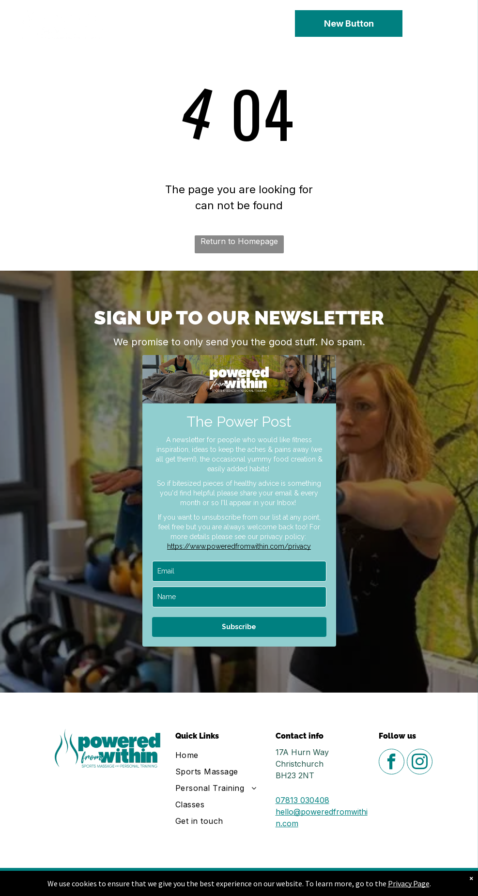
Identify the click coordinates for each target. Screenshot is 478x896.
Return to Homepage (239, 241)
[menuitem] (222, 755)
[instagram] (419, 763)
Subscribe (239, 627)
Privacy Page (409, 883)
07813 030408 (302, 800)
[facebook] (391, 763)
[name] (239, 597)
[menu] (456, 23)
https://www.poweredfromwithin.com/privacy (239, 546)
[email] (239, 571)
